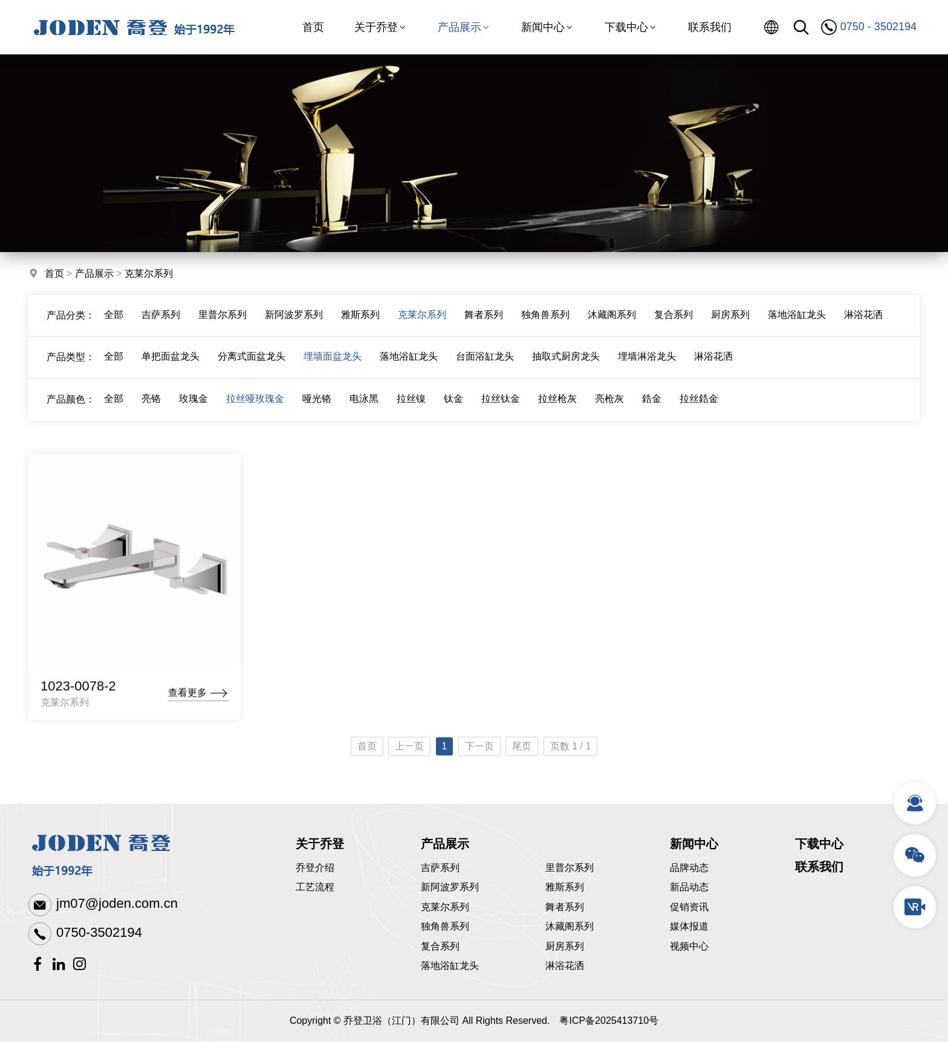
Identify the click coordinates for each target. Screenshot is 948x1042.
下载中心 (631, 26)
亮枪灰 (609, 408)
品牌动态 (689, 867)
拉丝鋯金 (699, 408)
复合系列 (673, 324)
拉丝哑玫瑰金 (255, 408)
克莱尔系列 (149, 275)
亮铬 (151, 408)
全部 (113, 324)
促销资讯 (689, 907)
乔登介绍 (315, 867)
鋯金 (651, 408)
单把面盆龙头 (170, 366)
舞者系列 (483, 324)
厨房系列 (730, 324)
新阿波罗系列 (294, 324)
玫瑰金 (193, 408)
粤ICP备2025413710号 (608, 1020)
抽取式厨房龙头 (566, 366)
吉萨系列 (160, 324)
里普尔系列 (222, 324)
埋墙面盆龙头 (333, 366)
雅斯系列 (360, 324)
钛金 (453, 408)
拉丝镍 (411, 408)
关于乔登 (380, 26)
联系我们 (710, 26)
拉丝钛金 (500, 408)
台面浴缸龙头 (485, 366)
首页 (313, 26)
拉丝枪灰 (557, 408)
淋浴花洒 (863, 324)
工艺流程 (315, 887)
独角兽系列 (545, 324)
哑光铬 (316, 408)
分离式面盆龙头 (251, 366)
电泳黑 (363, 408)
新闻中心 (547, 26)
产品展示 (464, 26)
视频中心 (689, 946)
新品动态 (689, 887)
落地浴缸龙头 (797, 324)
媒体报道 (689, 926)
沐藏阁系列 (612, 324)
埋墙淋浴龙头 (647, 366)
